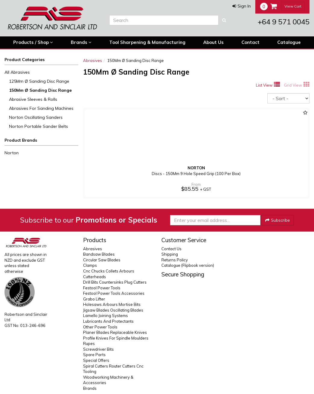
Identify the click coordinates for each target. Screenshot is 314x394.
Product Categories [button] (25, 59)
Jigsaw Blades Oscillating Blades (113, 310)
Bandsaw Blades (99, 254)
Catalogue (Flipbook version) (187, 265)
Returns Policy (174, 259)
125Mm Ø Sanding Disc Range (39, 81)
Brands (81, 42)
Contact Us (171, 248)
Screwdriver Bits (98, 349)
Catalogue (289, 42)
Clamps (90, 265)
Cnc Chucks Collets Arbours (108, 271)
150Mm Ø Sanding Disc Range (40, 90)
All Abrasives (17, 72)
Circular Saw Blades (101, 259)
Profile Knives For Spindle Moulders (115, 338)
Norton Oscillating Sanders (36, 117)
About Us (213, 42)
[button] (241, 6)
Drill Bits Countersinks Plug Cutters (115, 282)
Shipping (169, 254)
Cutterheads (94, 276)
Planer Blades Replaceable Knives (115, 332)
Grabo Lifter (94, 299)
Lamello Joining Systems (105, 315)
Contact (250, 42)
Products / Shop (33, 42)
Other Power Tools (100, 327)
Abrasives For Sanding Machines (41, 108)
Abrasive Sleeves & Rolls (33, 99)
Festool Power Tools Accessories (114, 293)
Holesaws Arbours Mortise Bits (112, 304)
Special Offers (96, 360)
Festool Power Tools (101, 287)
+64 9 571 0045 (283, 21)
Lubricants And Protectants (108, 321)
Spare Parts (94, 354)
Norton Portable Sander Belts (38, 126)
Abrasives (92, 60)
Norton (12, 152)
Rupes (89, 343)
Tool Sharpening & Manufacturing (147, 42)
